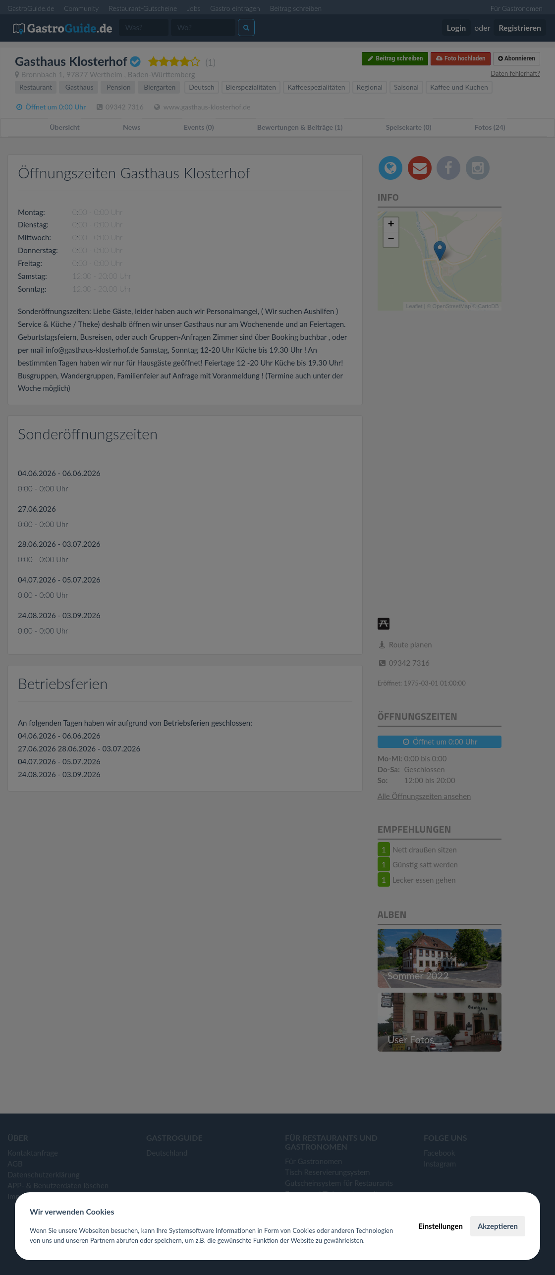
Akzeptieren (498, 1226)
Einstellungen (440, 1226)
